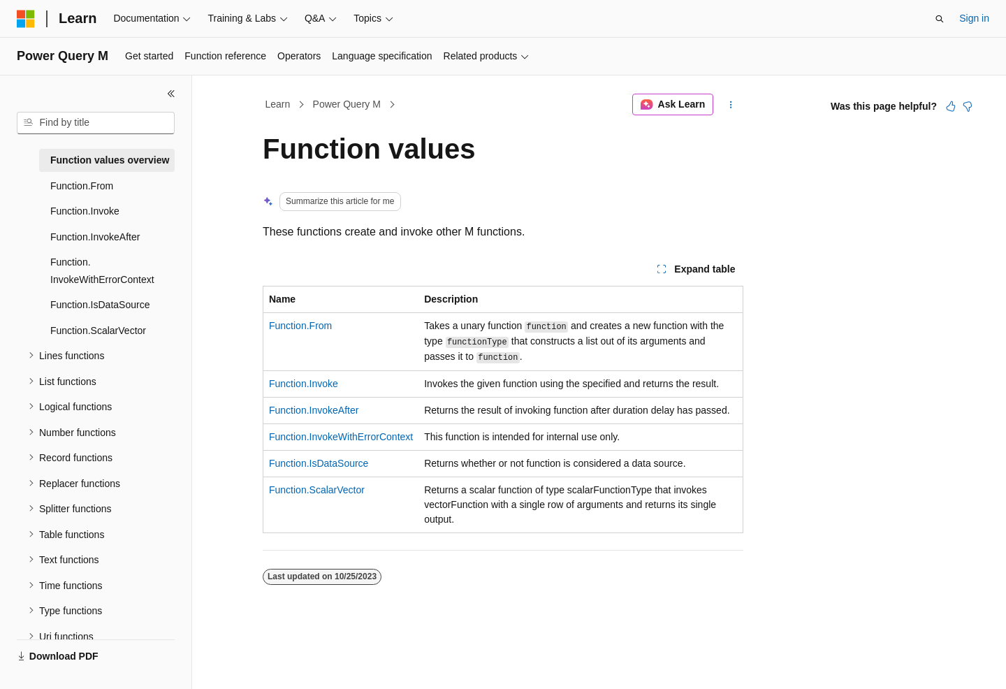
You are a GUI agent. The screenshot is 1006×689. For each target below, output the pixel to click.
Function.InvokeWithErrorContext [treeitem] (102, 270)
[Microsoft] (26, 19)
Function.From (300, 325)
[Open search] (940, 18)
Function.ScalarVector (317, 489)
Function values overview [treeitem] (109, 160)
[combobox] (96, 123)
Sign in (974, 18)
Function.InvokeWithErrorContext (341, 436)
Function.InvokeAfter (313, 410)
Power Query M (347, 104)
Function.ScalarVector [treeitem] (98, 330)
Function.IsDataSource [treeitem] (100, 304)
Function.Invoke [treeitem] (84, 211)
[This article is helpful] (950, 106)
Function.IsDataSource (318, 463)
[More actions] (731, 105)
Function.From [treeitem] (81, 185)
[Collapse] (171, 93)
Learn (278, 104)
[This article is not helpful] (967, 106)
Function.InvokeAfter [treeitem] (95, 236)
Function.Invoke (303, 383)
